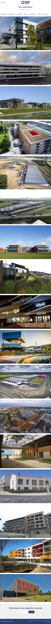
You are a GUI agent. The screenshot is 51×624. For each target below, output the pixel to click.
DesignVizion (47, 622)
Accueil (21, 9)
